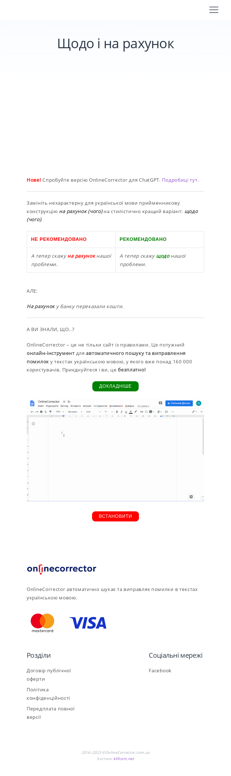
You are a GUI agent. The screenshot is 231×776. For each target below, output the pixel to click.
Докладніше (115, 386)
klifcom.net (123, 758)
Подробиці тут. (180, 180)
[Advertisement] (115, 128)
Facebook (160, 670)
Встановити (115, 516)
